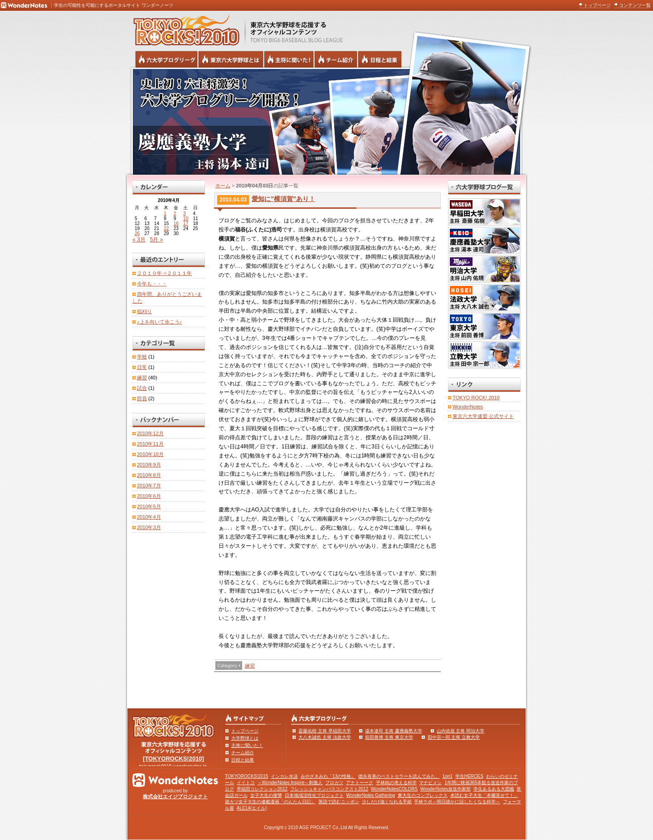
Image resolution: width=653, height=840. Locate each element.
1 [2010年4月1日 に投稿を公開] (165, 213)
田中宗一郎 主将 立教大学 (454, 737)
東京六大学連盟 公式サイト (483, 416)
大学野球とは (244, 738)
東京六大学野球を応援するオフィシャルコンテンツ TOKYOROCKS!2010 (184, 28)
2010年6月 (149, 496)
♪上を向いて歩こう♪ (159, 321)
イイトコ (246, 782)
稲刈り (144, 311)
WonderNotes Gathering (370, 795)
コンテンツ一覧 (635, 5)
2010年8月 (149, 475)
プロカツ (334, 782)
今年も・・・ (152, 283)
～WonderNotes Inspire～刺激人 (290, 782)
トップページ (597, 5)
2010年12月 (150, 433)
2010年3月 (149, 527)
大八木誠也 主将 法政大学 (324, 737)
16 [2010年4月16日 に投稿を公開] (176, 223)
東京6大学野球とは (231, 59)
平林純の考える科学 (396, 782)
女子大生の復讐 (266, 795)
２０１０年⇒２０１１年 (164, 273)
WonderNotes (468, 406)
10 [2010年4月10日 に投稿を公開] (185, 218)
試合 (142, 388)
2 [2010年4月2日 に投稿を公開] (175, 213)
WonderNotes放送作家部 (445, 788)
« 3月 (139, 239)
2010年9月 (149, 464)
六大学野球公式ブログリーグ (166, 59)
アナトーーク (359, 782)
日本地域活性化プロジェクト (314, 795)
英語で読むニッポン (338, 801)
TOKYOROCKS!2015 (246, 776)
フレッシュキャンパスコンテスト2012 (329, 788)
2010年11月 (150, 444)
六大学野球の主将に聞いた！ (288, 59)
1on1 (448, 776)
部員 (142, 398)
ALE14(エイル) (252, 808)
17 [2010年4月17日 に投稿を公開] (185, 223)
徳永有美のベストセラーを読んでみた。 (399, 776)
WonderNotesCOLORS (394, 788)
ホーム (222, 185)
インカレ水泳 (284, 776)
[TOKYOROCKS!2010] (173, 758)
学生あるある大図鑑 (493, 788)
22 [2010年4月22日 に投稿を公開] (166, 228)
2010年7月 (149, 485)
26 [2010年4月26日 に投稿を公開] (137, 233)
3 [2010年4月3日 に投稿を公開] (184, 213)
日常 (142, 367)
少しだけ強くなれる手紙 (387, 801)
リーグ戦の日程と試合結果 (379, 59)
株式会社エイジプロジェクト (175, 796)
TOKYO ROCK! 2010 (476, 397)
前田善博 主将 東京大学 (389, 737)
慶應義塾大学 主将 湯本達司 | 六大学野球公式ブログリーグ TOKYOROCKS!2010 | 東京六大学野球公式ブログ (326, 121)
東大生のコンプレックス (423, 795)
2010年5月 (149, 506)
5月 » (156, 239)
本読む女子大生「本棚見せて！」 (484, 795)
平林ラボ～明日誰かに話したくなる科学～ (457, 801)
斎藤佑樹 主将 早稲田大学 (324, 730)
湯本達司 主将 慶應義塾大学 (393, 730)
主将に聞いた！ (247, 745)
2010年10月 (150, 454)
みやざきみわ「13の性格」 (328, 776)
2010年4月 (149, 517)
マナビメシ (430, 782)
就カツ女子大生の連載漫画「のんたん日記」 (270, 801)
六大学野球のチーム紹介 (336, 59)
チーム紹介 (242, 752)
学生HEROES (469, 776)
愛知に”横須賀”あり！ (283, 198)
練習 (250, 665)
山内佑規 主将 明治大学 (461, 730)
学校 (142, 356)
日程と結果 (242, 759)
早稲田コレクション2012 (262, 788)
